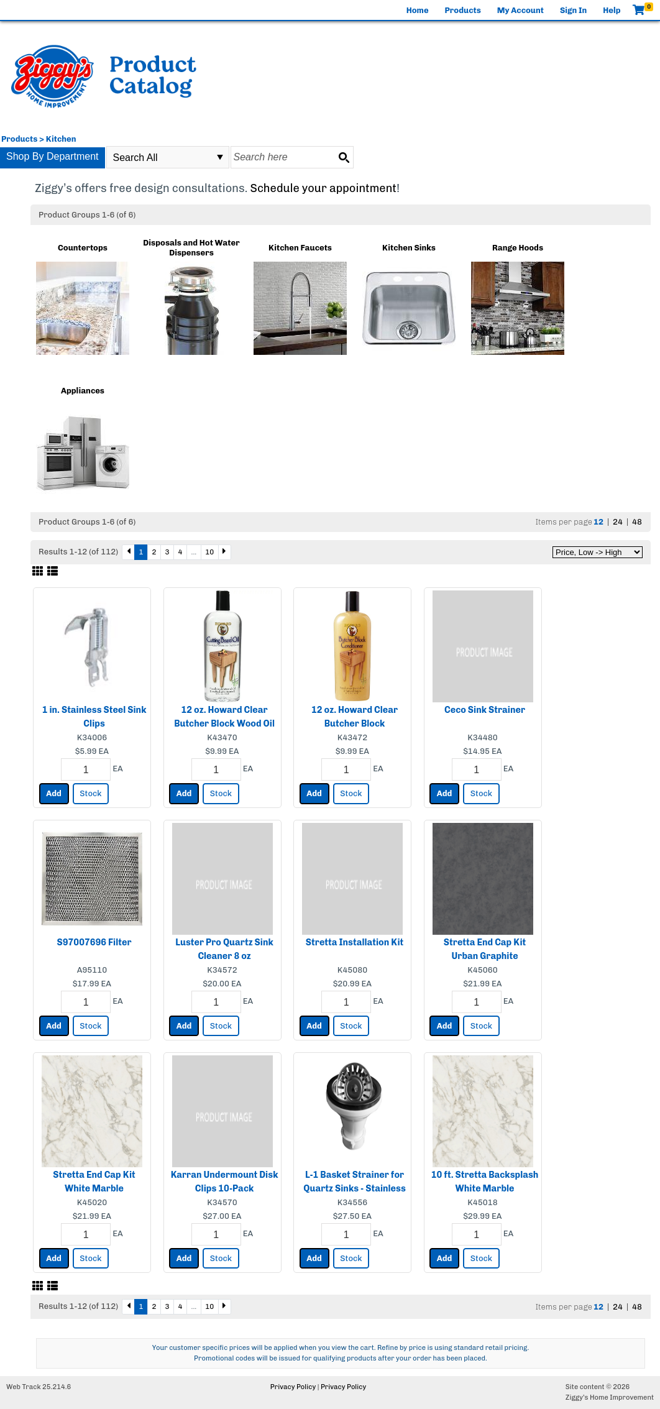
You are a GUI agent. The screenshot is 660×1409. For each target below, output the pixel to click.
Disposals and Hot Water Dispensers (191, 247)
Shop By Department (52, 156)
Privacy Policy (293, 1387)
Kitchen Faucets (300, 247)
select (220, 157)
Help (611, 10)
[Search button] (343, 157)
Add (54, 793)
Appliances (82, 390)
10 (209, 552)
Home (417, 10)
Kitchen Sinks (409, 247)
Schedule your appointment (323, 188)
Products (463, 10)
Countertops (83, 247)
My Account (520, 10)
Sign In (573, 10)
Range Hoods (517, 247)
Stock (90, 793)
